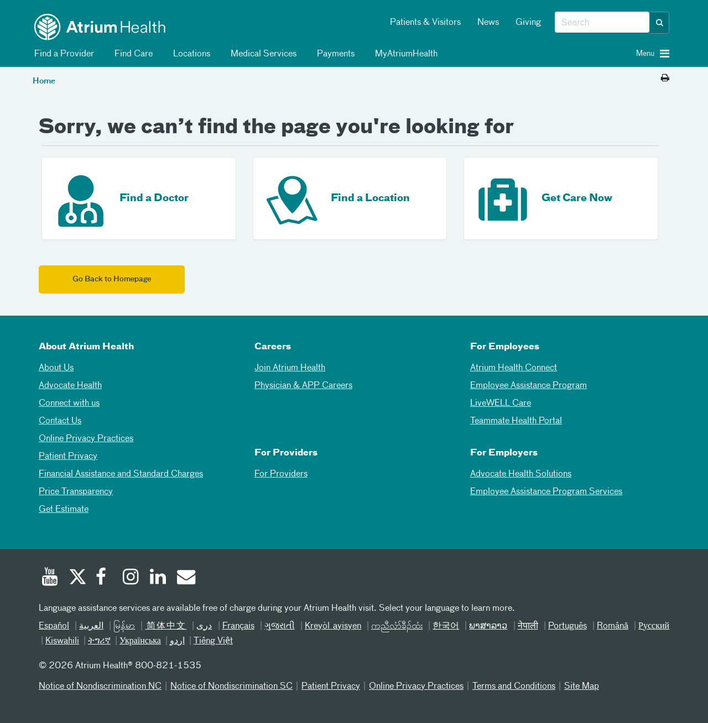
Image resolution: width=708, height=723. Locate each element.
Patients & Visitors (425, 22)
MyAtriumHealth (404, 54)
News (488, 22)
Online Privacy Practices (86, 438)
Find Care (132, 54)
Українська (140, 641)
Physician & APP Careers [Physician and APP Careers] (303, 385)
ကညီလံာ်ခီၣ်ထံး (397, 626)
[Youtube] (50, 578)
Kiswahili (62, 641)
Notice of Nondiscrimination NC (100, 686)
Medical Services (261, 54)
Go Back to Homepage (111, 279)
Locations (189, 54)
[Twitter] (77, 578)
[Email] (185, 578)
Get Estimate (63, 509)
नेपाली (528, 626)
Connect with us (69, 403)
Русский (653, 626)
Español (54, 626)
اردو (177, 641)
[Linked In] (158, 578)
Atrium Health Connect (513, 368)
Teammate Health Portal (516, 421)
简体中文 (165, 626)
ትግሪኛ (99, 641)
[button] (659, 23)
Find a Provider (62, 54)
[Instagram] (131, 578)
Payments (334, 54)
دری (204, 626)
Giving (528, 22)
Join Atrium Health (289, 368)
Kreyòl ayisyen (333, 626)
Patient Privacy (68, 456)
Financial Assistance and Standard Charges (121, 474)
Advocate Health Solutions (520, 474)
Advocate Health (70, 385)
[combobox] (602, 23)
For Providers (281, 474)
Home (44, 81)
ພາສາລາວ (488, 626)
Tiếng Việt (213, 641)
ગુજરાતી (279, 626)
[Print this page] (665, 78)
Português (567, 626)
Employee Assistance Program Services (546, 492)
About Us (56, 368)
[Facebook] (104, 578)
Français (238, 626)
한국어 (446, 626)
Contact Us (60, 421)
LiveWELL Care (500, 403)
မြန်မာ (124, 626)
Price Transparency (76, 492)
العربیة (91, 626)
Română (612, 626)
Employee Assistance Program (528, 385)
